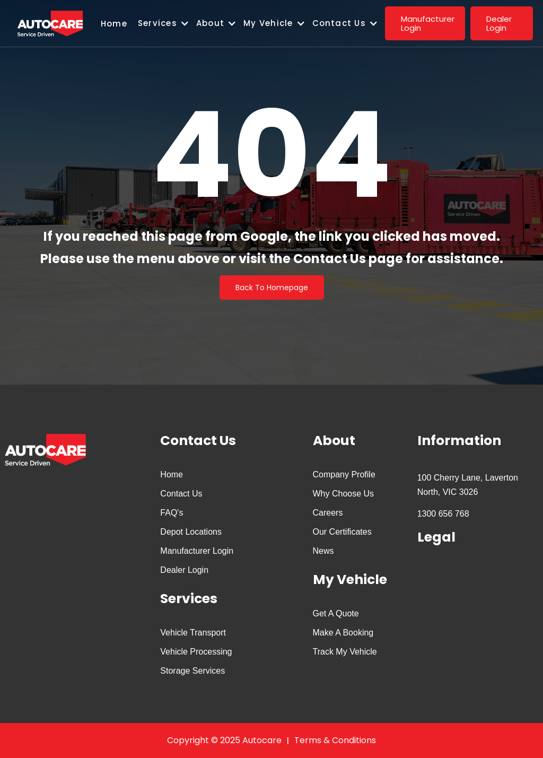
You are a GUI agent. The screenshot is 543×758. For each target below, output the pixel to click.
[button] (167, 23)
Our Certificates (342, 531)
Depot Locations (191, 531)
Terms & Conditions (335, 740)
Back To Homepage (271, 287)
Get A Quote (336, 613)
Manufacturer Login (196, 550)
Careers (328, 512)
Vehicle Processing (196, 651)
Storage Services (192, 670)
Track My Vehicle (345, 651)
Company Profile (344, 474)
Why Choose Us (343, 493)
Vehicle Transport (193, 632)
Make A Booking (343, 632)
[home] (50, 23)
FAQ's (171, 512)
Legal (436, 537)
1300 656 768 (443, 513)
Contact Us (181, 493)
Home (171, 474)
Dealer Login (184, 569)
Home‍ (114, 23)
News (323, 550)
